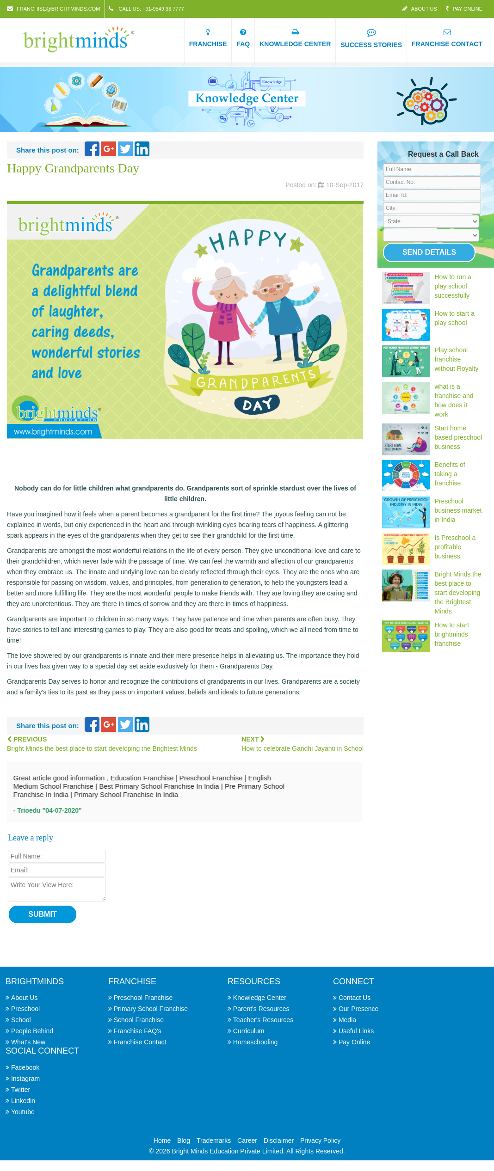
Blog (183, 1140)
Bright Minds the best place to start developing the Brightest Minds (458, 592)
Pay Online (464, 9)
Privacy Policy (320, 1140)
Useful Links (356, 1031)
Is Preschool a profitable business (455, 547)
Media (347, 1020)
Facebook (25, 1067)
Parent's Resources (261, 1008)
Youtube (23, 1112)
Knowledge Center (259, 997)
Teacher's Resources (263, 1020)
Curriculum (249, 1031)
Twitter (20, 1089)
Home (162, 1140)
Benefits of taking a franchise (450, 474)
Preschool (25, 1008)
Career (247, 1140)
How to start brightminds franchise (452, 634)
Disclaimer (279, 1140)
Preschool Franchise (143, 997)
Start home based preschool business (458, 437)
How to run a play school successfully (453, 286)
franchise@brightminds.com (53, 9)
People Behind (32, 1031)
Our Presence (358, 1008)
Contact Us (354, 997)
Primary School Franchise (151, 1008)
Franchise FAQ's (137, 1031)
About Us (419, 9)
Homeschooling (255, 1042)
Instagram (25, 1078)
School (21, 1020)
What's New (28, 1042)
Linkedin (23, 1100)
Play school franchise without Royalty (457, 359)
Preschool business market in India (458, 510)
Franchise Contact (140, 1042)
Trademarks (214, 1140)
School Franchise (139, 1020)
